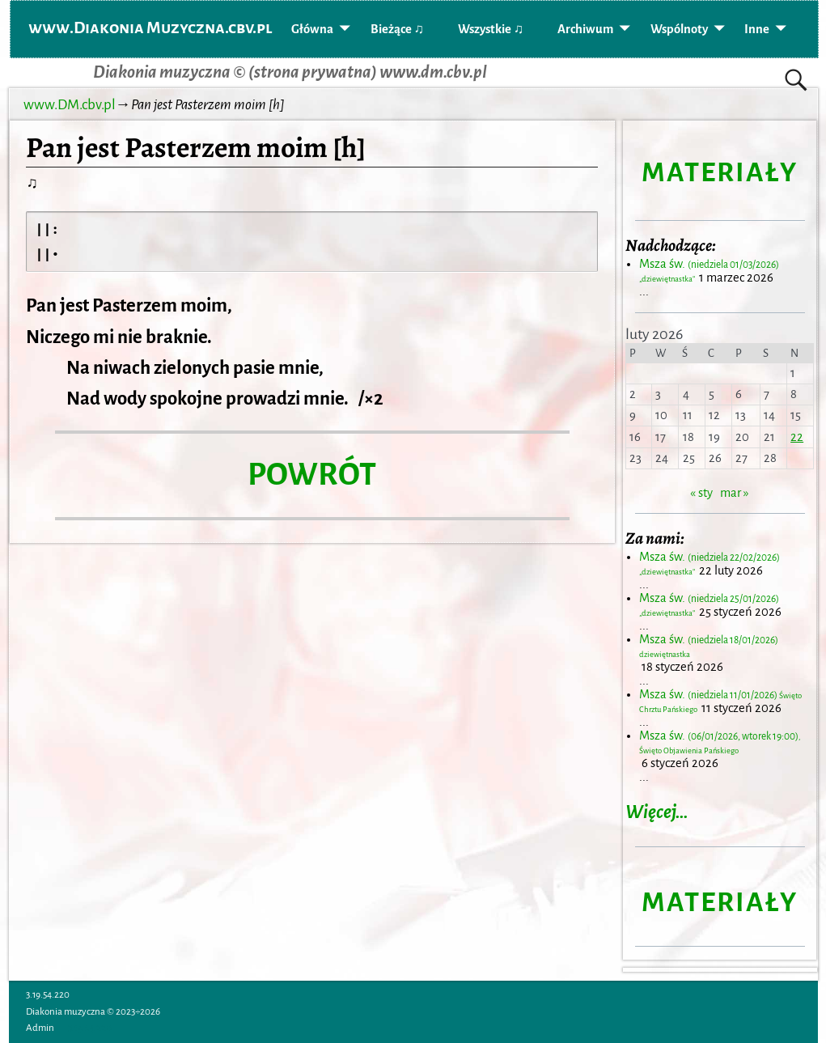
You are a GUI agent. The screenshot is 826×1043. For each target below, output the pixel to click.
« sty (701, 492)
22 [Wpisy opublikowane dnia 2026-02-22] (796, 436)
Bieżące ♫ (397, 29)
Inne (756, 29)
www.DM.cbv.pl (69, 104)
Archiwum (585, 29)
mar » (734, 492)
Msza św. (719, 742)
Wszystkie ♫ (490, 29)
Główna (312, 29)
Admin (40, 1028)
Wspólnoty (679, 29)
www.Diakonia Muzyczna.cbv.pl (150, 27)
